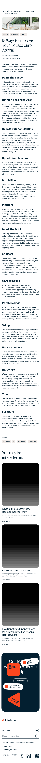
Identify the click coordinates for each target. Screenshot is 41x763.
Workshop (14, 750)
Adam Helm (14, 56)
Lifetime (14, 34)
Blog (8, 11)
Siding (23, 34)
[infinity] (5, 756)
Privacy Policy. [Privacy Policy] (7, 746)
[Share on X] (13, 441)
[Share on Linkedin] (6, 441)
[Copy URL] (32, 441)
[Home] (9, 2)
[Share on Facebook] (21, 441)
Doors (13, 11)
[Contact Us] (21, 680)
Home (4, 11)
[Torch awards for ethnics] (14, 756)
